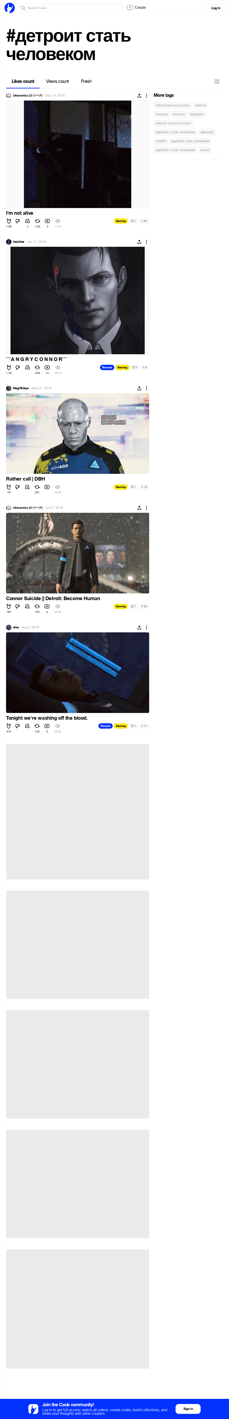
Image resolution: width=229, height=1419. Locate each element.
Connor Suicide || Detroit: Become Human (53, 598)
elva (16, 627)
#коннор (162, 114)
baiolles (18, 241)
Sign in (188, 1409)
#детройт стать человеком (190, 141)
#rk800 (161, 141)
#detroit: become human (173, 123)
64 (144, 221)
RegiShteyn (21, 388)
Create (136, 7)
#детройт (207, 132)
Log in (215, 8)
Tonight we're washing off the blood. (47, 718)
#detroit (200, 105)
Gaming (121, 221)
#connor (179, 114)
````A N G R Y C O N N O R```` (36, 359)
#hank (205, 150)
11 (144, 726)
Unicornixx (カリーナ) (27, 95)
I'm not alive (19, 213)
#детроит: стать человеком (175, 132)
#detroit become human (173, 105)
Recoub (107, 367)
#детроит (197, 114)
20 (144, 606)
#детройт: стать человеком (175, 150)
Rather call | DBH (25, 479)
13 (144, 487)
